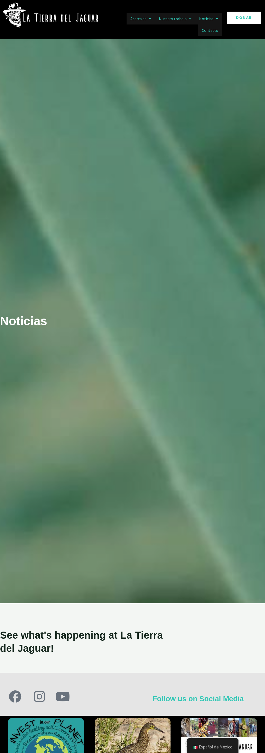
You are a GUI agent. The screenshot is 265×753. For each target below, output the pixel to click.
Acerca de (140, 18)
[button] (141, 18)
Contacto (210, 30)
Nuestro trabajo (175, 18)
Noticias (208, 18)
